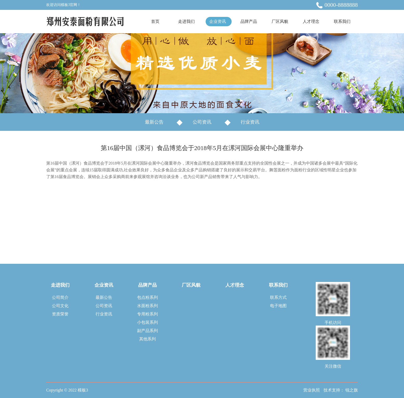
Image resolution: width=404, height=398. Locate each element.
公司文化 (60, 305)
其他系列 (147, 339)
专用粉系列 (147, 314)
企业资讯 (217, 21)
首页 (155, 21)
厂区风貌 (280, 21)
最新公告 (154, 122)
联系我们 (342, 21)
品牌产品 (248, 21)
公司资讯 (202, 122)
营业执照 (311, 390)
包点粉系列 (147, 297)
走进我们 (186, 21)
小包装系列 (147, 322)
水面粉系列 (147, 305)
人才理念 (311, 21)
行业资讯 (250, 122)
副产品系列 (147, 330)
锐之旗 (351, 390)
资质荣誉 (60, 314)
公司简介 (60, 297)
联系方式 (278, 297)
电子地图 (278, 305)
